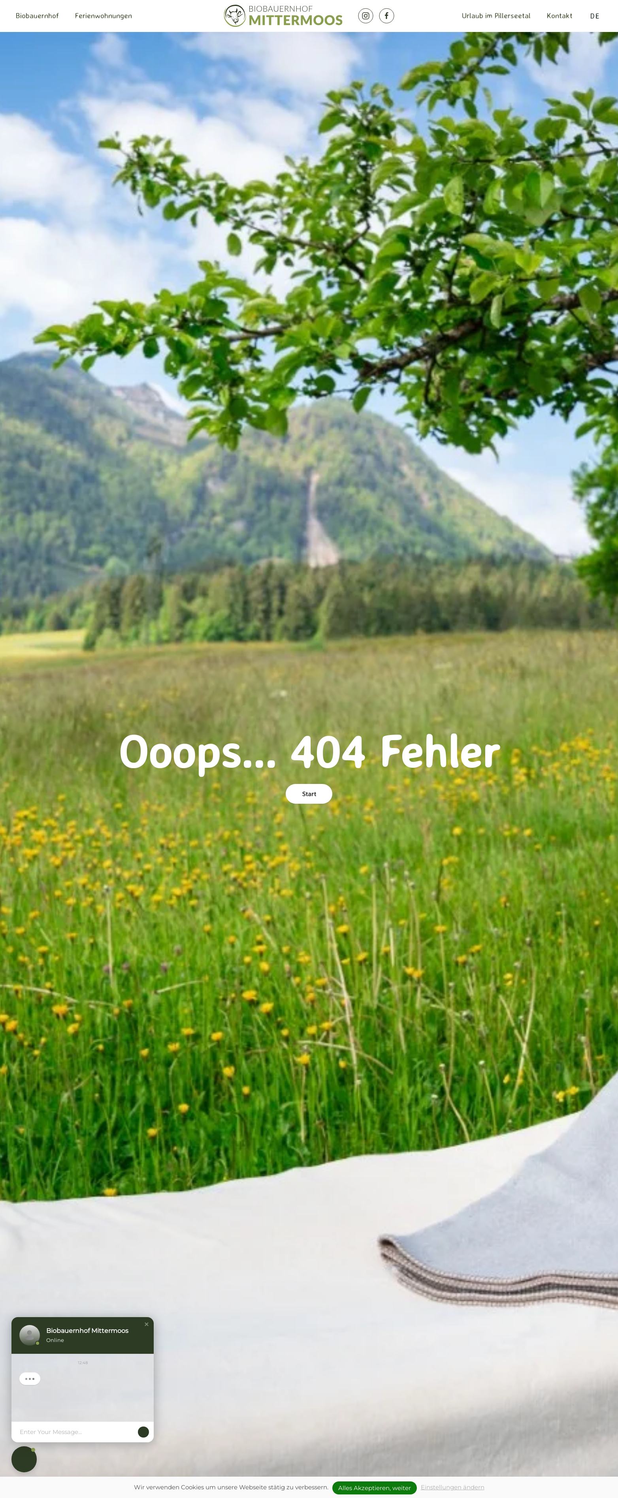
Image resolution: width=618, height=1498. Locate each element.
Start (309, 793)
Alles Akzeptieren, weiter (374, 1488)
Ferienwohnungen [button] (103, 15)
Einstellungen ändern (452, 1487)
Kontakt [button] (559, 15)
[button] (147, 1324)
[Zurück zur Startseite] (283, 16)
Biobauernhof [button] (37, 15)
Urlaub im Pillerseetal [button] (496, 15)
